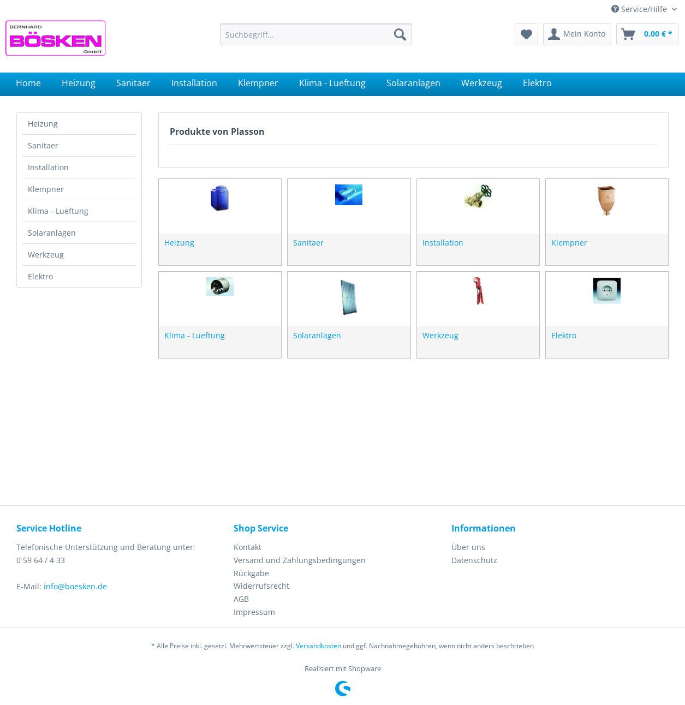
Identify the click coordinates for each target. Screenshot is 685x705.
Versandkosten (318, 645)
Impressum (254, 612)
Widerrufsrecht (261, 586)
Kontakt (247, 547)
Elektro (40, 276)
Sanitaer (43, 145)
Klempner (46, 189)
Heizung (43, 123)
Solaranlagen (52, 233)
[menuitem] (316, 34)
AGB (241, 599)
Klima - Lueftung (58, 211)
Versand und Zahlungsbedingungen (300, 560)
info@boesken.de (75, 586)
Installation (48, 167)
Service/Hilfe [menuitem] (640, 9)
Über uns (468, 547)
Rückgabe (251, 573)
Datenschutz (474, 560)
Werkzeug (46, 254)
